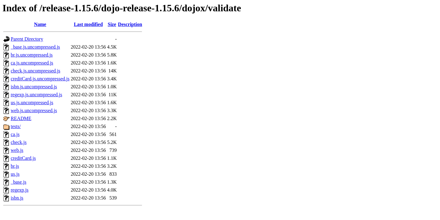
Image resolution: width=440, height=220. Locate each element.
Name (40, 24)
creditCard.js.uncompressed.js (40, 78)
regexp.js (19, 190)
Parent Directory (27, 39)
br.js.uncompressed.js (32, 54)
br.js (15, 166)
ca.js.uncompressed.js (32, 62)
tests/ (16, 126)
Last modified (88, 24)
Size (112, 24)
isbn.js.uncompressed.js (34, 86)
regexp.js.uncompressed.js (36, 94)
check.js (19, 142)
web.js (17, 150)
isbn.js (17, 197)
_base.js (18, 182)
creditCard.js (23, 158)
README (21, 118)
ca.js (15, 134)
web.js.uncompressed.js (34, 110)
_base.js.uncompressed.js (35, 47)
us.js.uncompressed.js (32, 102)
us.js (15, 174)
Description (130, 24)
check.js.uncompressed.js (35, 70)
